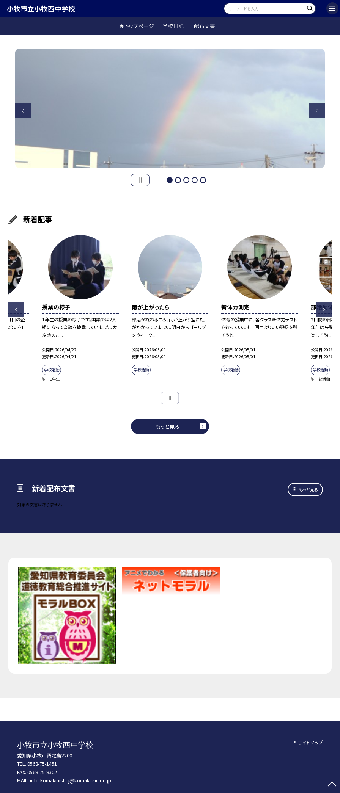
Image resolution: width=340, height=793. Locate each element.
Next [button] (316, 110)
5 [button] (203, 180)
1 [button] (170, 180)
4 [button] (195, 180)
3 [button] (186, 180)
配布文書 (204, 26)
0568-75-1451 (42, 763)
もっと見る (167, 426)
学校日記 (173, 26)
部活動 (324, 379)
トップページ (139, 26)
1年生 (55, 379)
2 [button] (178, 180)
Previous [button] (22, 110)
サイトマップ (310, 742)
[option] (170, 108)
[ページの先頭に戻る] (332, 785)
